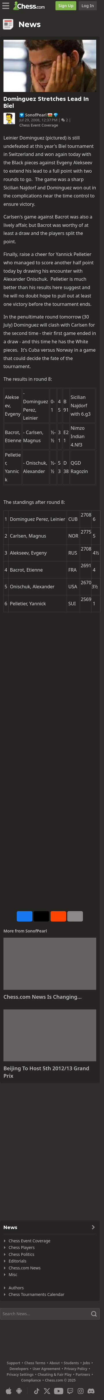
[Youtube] (58, 1391)
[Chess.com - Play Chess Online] (30, 5)
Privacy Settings (20, 1374)
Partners (83, 1374)
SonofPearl (36, 115)
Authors (16, 1287)
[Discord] (91, 1391)
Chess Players (22, 1247)
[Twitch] (70, 1391)
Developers (19, 1368)
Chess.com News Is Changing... (42, 996)
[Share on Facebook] (24, 916)
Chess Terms (34, 1363)
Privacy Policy (75, 1368)
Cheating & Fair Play (55, 1374)
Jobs (86, 1363)
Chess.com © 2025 (60, 1380)
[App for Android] (19, 1391)
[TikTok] (36, 1391)
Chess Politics (21, 1254)
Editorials (17, 1261)
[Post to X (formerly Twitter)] (41, 916)
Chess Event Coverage (38, 125)
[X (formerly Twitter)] (47, 1391)
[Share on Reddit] (58, 916)
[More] (75, 916)
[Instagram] (80, 1391)
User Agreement (46, 1368)
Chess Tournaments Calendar (36, 1294)
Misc (13, 1274)
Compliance (31, 1380)
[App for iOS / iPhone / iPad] (8, 1391)
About (54, 1363)
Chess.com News (24, 1268)
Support (14, 1363)
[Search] (50, 1314)
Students (71, 1363)
